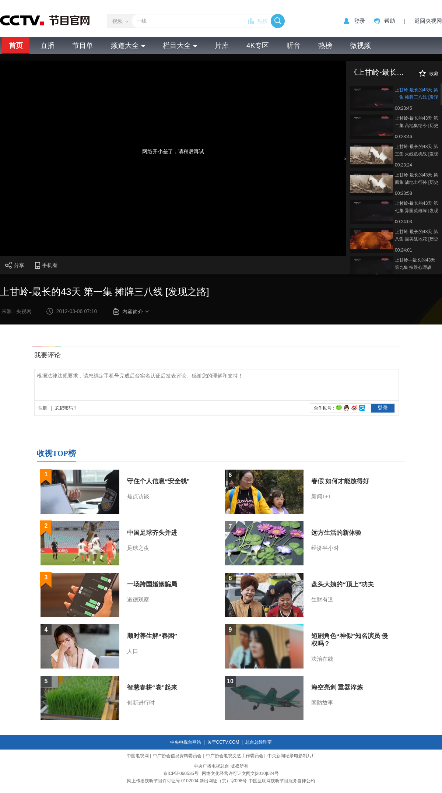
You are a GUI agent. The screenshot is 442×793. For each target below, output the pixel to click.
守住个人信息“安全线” (158, 481)
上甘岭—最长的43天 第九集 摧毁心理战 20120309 (415, 264)
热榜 (262, 21)
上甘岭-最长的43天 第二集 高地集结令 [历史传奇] (416, 122)
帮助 (389, 21)
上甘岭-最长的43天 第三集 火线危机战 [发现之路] (416, 151)
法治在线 (322, 659)
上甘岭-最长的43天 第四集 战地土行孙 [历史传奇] (416, 179)
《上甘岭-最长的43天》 (388, 72)
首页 (16, 45)
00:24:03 (403, 221)
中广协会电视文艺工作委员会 (234, 755)
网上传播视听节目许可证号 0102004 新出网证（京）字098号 (187, 780)
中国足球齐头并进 (152, 532)
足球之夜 (138, 548)
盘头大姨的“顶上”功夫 (342, 584)
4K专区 (257, 45)
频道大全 (128, 45)
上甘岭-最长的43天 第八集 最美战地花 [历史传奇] (416, 236)
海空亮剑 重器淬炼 (337, 687)
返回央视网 (428, 21)
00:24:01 (403, 250)
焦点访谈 (138, 496)
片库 (222, 45)
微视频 (360, 45)
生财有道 (322, 600)
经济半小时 (325, 548)
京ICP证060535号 (181, 773)
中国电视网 (138, 755)
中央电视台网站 (185, 742)
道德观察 (138, 600)
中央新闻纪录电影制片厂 (291, 755)
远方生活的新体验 (336, 532)
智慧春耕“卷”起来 (152, 687)
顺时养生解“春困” (152, 635)
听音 (294, 45)
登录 (359, 21)
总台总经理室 (258, 742)
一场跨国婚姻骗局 (152, 584)
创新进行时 (141, 703)
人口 (132, 651)
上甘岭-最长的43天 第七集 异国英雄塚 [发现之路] (416, 207)
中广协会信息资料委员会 (177, 755)
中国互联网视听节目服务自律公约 (282, 780)
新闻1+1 (321, 496)
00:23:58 (403, 193)
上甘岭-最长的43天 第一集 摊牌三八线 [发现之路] (416, 94)
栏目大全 (180, 45)
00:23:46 (403, 136)
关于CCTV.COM (223, 742)
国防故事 (322, 703)
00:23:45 (403, 108)
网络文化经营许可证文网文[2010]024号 (240, 773)
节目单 (82, 45)
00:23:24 (403, 165)
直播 (48, 45)
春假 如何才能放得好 (340, 481)
